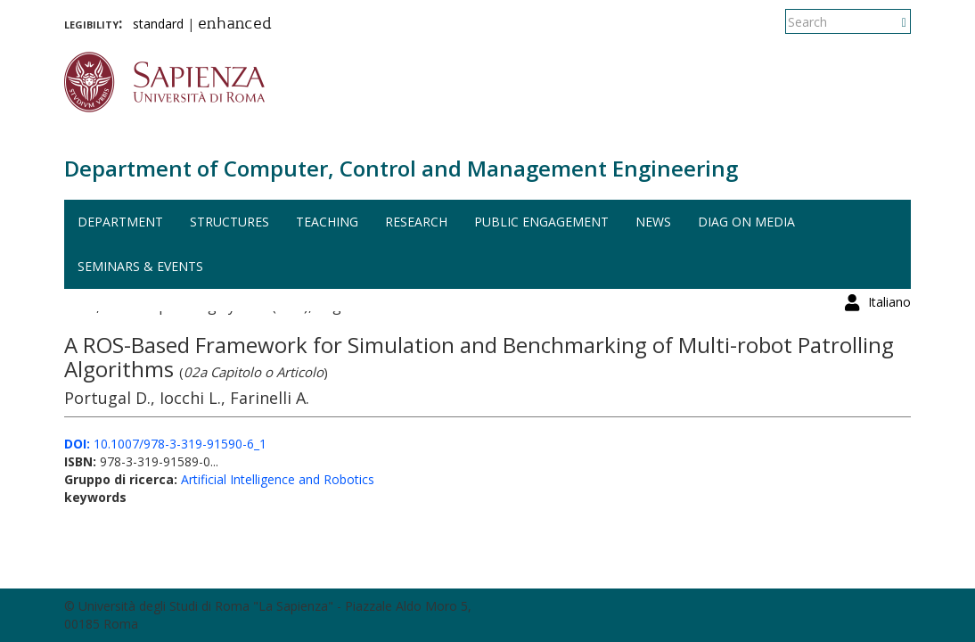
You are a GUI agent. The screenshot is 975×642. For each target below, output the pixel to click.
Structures (229, 221)
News (653, 221)
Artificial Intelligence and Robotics (277, 479)
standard (158, 23)
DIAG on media (746, 221)
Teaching (327, 221)
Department (120, 221)
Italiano (889, 21)
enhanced (235, 25)
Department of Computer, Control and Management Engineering (401, 168)
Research (416, 221)
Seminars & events (140, 266)
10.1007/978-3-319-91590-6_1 (165, 443)
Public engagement (541, 221)
